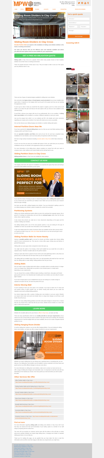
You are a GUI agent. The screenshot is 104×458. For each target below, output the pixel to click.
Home (16, 9)
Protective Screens (80, 9)
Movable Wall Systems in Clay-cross (23, 445)
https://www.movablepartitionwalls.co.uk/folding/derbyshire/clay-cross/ (32, 388)
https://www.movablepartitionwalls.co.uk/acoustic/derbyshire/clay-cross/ (33, 394)
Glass (54, 9)
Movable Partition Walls (20, 44)
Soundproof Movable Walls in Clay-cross (24, 451)
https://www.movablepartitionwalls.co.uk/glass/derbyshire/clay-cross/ (32, 400)
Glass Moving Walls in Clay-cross (22, 453)
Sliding (29, 9)
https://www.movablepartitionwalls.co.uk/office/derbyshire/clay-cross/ (32, 382)
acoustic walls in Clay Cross (44, 138)
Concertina (63, 9)
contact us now (39, 161)
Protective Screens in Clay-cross (22, 456)
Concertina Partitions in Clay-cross (22, 454)
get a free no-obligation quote (39, 56)
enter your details (35, 231)
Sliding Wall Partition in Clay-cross (22, 448)
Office (22, 9)
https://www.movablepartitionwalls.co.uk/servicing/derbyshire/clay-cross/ (33, 406)
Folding (37, 9)
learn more (39, 309)
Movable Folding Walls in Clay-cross (23, 449)
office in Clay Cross (43, 312)
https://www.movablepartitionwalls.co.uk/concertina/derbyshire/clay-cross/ (33, 412)
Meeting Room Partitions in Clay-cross (23, 446)
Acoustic (46, 9)
